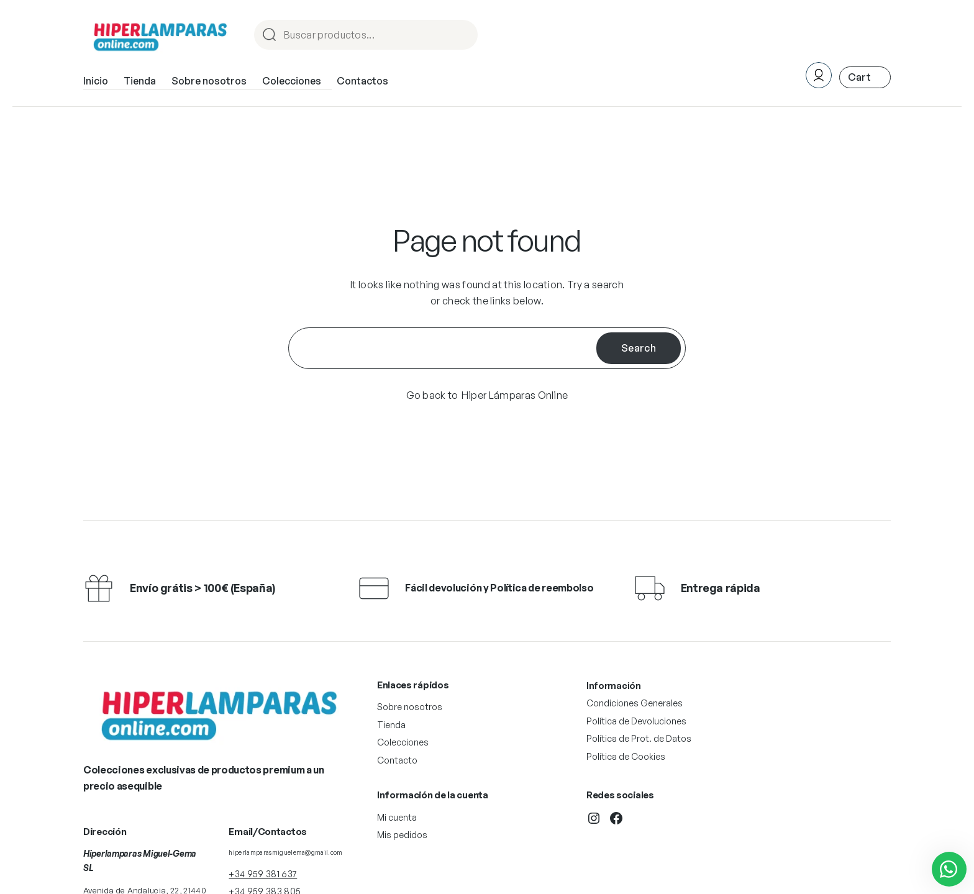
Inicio (95, 81)
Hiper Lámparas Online (515, 395)
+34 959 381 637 (263, 874)
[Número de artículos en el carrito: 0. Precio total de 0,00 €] (865, 77)
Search (638, 348)
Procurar (463, 36)
